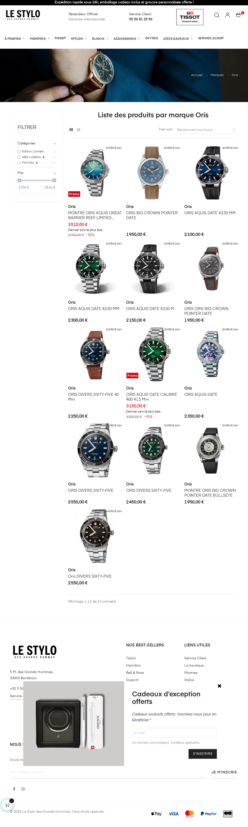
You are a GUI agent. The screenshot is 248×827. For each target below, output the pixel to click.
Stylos (189, 680)
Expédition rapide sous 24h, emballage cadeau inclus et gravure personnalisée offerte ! (124, 2)
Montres (190, 673)
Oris (72, 207)
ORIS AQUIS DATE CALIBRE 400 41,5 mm (151, 397)
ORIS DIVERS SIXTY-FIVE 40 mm (93, 397)
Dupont (132, 680)
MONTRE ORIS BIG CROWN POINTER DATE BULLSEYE (210, 493)
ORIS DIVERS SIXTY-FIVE (90, 491)
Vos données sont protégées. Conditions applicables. (166, 743)
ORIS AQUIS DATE (200, 395)
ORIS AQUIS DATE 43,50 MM (210, 213)
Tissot (131, 658)
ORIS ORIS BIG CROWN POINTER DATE (206, 311)
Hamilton (133, 665)
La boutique (194, 665)
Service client (20, 696)
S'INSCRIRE (203, 754)
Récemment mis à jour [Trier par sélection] (207, 130)
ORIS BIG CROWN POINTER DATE (152, 215)
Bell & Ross (135, 673)
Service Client (195, 658)
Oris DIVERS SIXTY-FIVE (90, 577)
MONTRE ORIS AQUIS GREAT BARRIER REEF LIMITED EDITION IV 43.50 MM (95, 216)
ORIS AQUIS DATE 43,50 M (150, 309)
